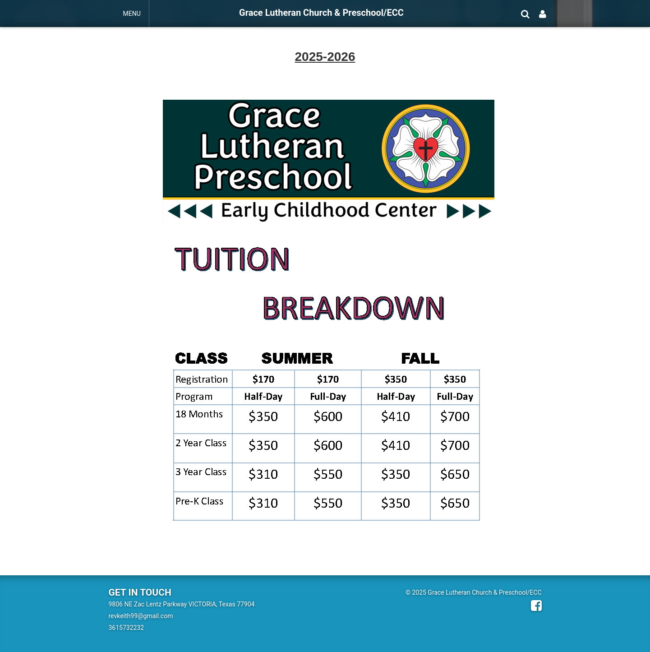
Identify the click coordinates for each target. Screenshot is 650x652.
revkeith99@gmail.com (141, 616)
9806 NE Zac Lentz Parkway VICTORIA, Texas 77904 (182, 604)
